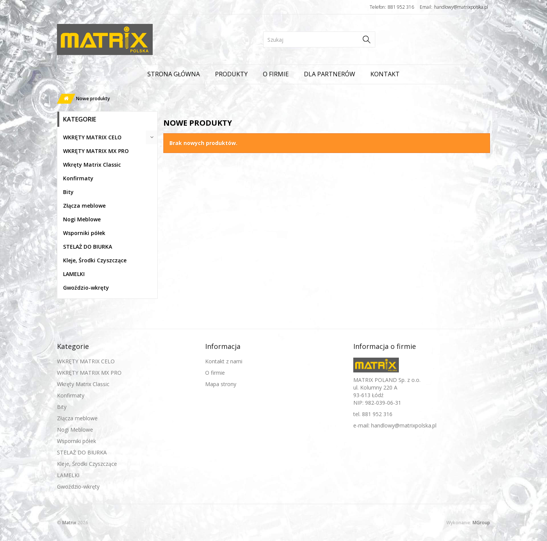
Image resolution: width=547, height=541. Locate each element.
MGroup (481, 522)
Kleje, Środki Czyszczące (94, 260)
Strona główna (173, 74)
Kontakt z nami (223, 361)
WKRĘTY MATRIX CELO (92, 137)
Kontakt (385, 74)
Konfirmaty (78, 178)
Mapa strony (220, 384)
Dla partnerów (329, 74)
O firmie (276, 74)
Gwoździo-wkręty (86, 287)
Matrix (69, 522)
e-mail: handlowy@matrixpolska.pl (394, 425)
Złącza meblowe (84, 205)
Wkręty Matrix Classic (92, 164)
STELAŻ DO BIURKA (87, 246)
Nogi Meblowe (82, 219)
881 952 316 (401, 7)
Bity (68, 192)
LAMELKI (74, 274)
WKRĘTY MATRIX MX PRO (96, 151)
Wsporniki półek (84, 233)
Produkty (231, 74)
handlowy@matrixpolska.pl (461, 7)
